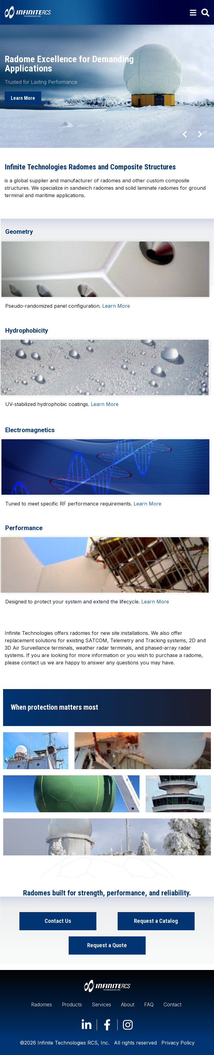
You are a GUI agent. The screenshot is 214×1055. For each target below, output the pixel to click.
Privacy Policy (178, 1043)
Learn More (116, 306)
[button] (184, 134)
